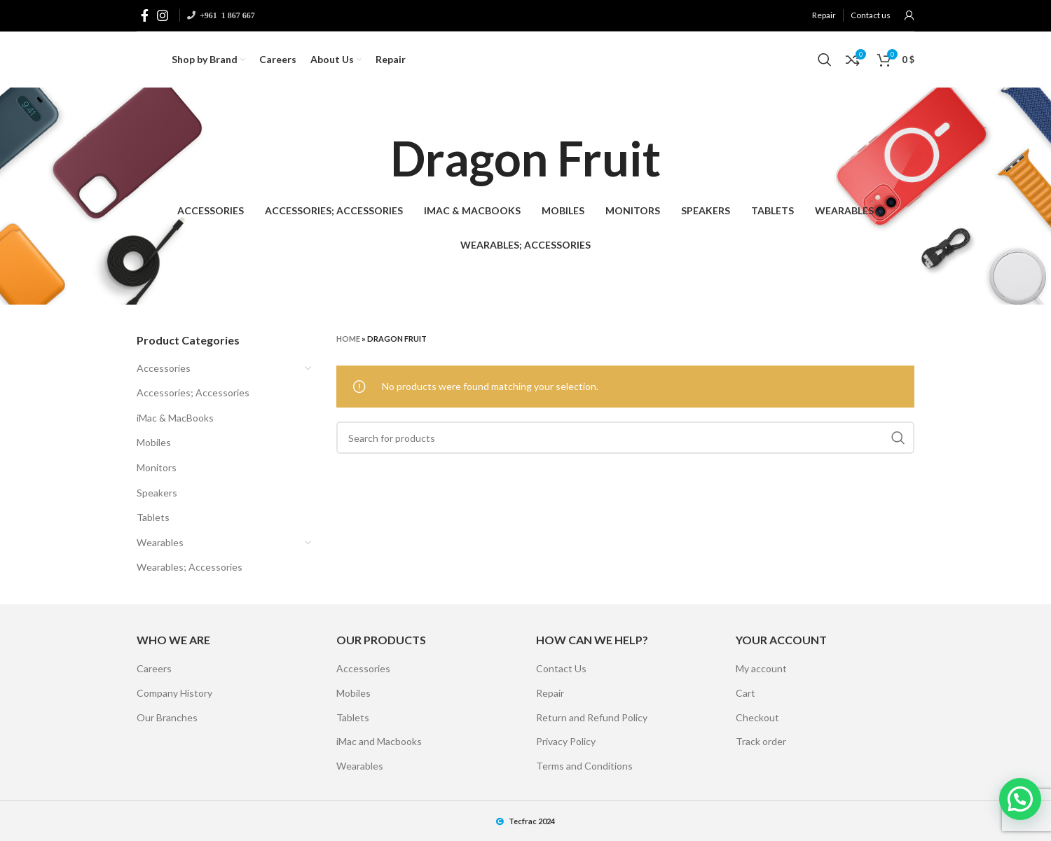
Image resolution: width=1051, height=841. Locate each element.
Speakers (157, 493)
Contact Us (561, 668)
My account (761, 668)
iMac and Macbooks (379, 741)
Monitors (157, 467)
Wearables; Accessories (189, 567)
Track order (761, 741)
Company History (174, 693)
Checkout (757, 717)
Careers (154, 668)
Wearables (160, 542)
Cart (745, 693)
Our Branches (167, 717)
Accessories (164, 368)
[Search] (825, 60)
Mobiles (154, 442)
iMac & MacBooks (175, 418)
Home (348, 338)
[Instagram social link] (162, 15)
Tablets (153, 517)
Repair (550, 693)
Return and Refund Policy (591, 717)
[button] (1020, 799)
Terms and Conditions (584, 766)
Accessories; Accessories (193, 392)
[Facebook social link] (145, 15)
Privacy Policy (566, 741)
